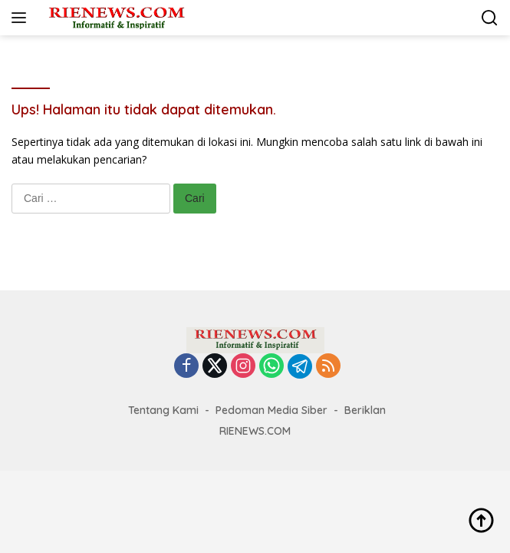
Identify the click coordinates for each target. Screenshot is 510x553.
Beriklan (365, 410)
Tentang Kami (163, 410)
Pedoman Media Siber (271, 410)
